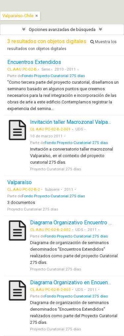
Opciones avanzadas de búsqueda (62, 29)
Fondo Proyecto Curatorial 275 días (53, 75)
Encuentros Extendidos (34, 62)
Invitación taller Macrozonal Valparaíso (74, 122)
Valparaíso (19, 182)
